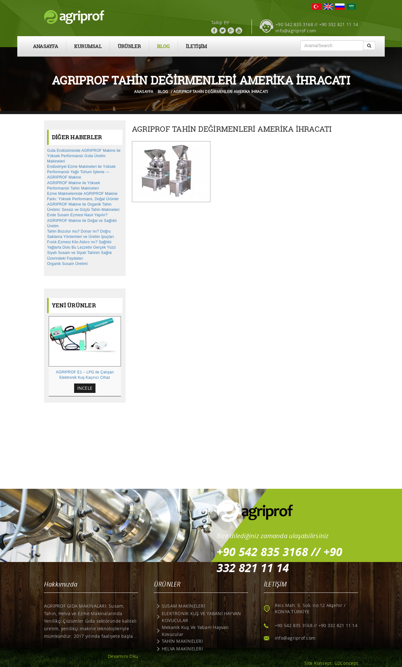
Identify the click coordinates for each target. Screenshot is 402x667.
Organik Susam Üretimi (67, 264)
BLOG (163, 46)
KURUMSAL (88, 46)
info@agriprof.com (295, 31)
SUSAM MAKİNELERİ (183, 606)
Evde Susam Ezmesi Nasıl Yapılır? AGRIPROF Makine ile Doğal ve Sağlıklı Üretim (82, 220)
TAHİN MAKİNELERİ (182, 641)
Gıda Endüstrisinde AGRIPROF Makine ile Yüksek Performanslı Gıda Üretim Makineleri (84, 155)
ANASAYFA (45, 46)
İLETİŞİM (196, 46)
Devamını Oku (123, 656)
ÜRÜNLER (129, 46)
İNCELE (84, 388)
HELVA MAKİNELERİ (182, 649)
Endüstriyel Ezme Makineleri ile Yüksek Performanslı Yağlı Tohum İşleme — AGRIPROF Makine (81, 171)
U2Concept (346, 663)
